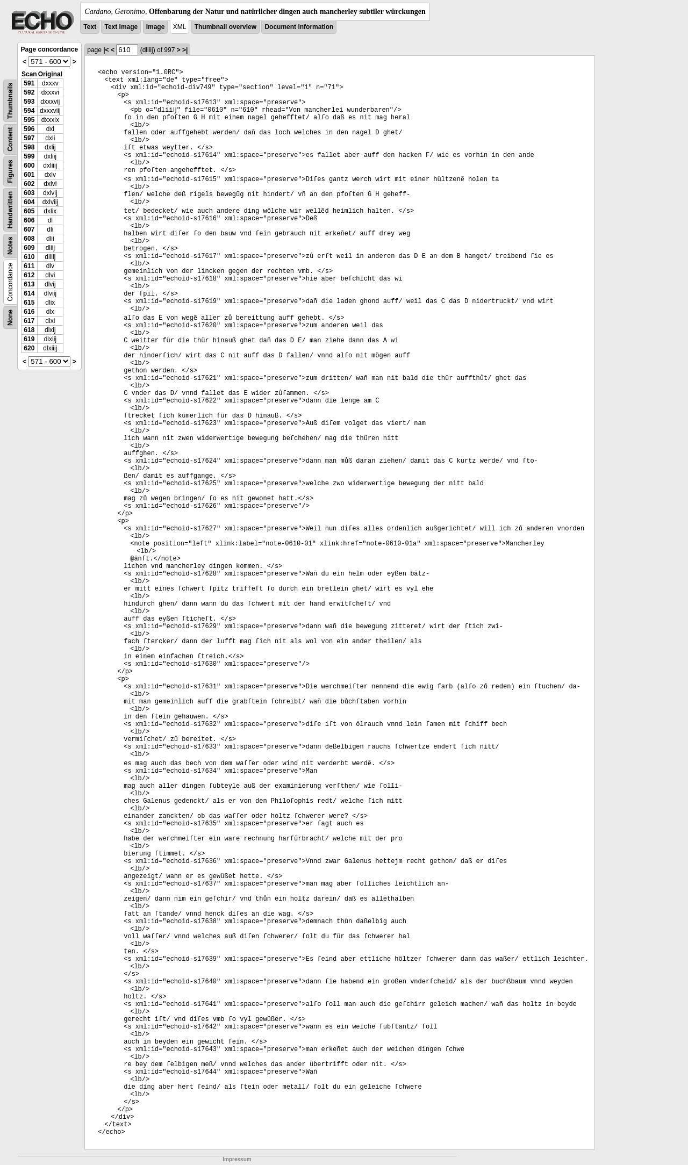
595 (29, 120)
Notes (10, 246)
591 (29, 83)
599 (29, 156)
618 (29, 330)
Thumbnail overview (225, 27)
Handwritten (10, 209)
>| (185, 50)
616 (29, 311)
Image (155, 27)
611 (29, 266)
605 (29, 211)
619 (29, 339)
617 (29, 321)
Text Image (121, 27)
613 (29, 284)
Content (10, 139)
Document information (298, 27)
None (10, 318)
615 (29, 302)
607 (29, 229)
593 (29, 101)
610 (29, 257)
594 (29, 110)
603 (29, 193)
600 (29, 165)
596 (29, 129)
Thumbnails (10, 101)
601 (29, 174)
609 (29, 247)
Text (89, 27)
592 (29, 92)
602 (29, 184)
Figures (10, 171)
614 (29, 293)
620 (29, 348)
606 (29, 220)
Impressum (237, 1159)
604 (29, 202)
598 (29, 147)
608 (29, 238)
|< (106, 50)
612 (29, 275)
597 (29, 138)
